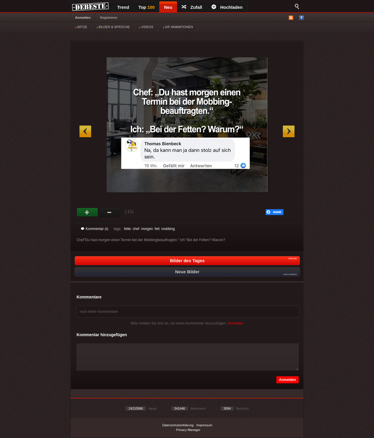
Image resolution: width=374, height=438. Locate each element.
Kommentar (94, 229)
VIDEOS (146, 27)
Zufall (192, 7)
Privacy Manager (188, 430)
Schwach (109, 212)
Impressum (204, 425)
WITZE (81, 27)
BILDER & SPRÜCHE (113, 27)
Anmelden (83, 17)
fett (157, 229)
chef (136, 229)
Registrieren (108, 17)
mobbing (168, 229)
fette (127, 229)
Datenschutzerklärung (177, 425)
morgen (147, 229)
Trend (123, 7)
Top (146, 7)
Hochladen (227, 7)
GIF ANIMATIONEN (178, 27)
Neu (168, 7)
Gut (87, 212)
